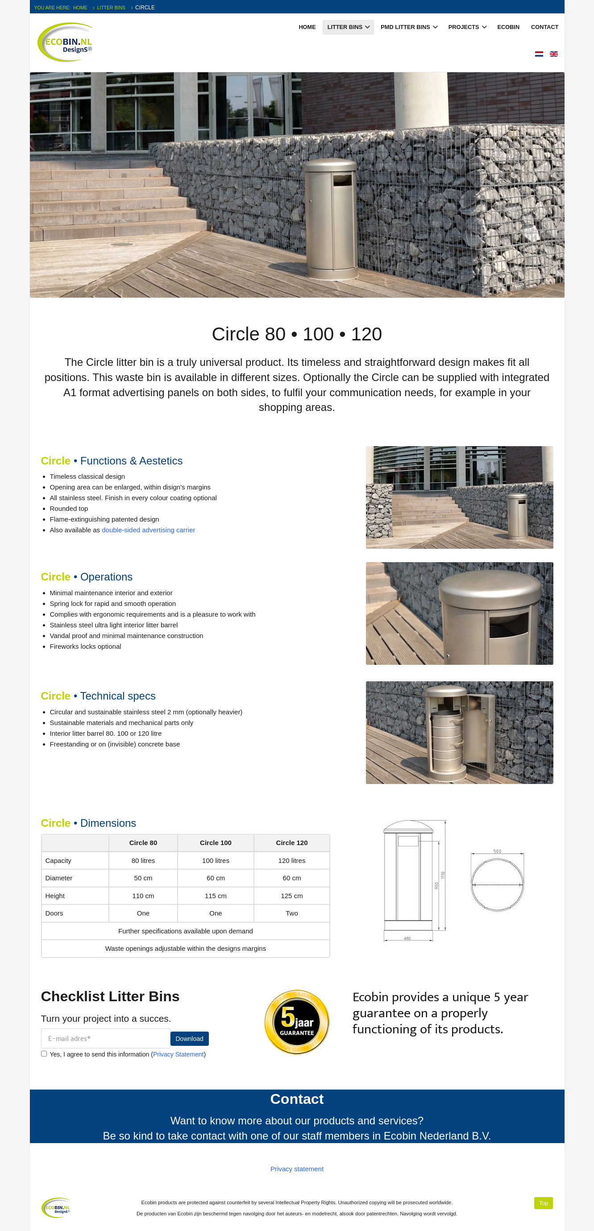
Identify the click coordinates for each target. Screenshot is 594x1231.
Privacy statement (297, 1169)
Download (190, 1038)
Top (543, 1203)
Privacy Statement (178, 1054)
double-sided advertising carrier (148, 530)
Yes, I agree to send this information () (123, 1054)
